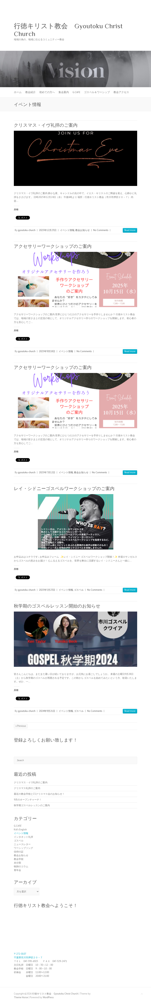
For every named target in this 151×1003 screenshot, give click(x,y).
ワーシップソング (23, 848)
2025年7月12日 (47, 472)
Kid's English (20, 829)
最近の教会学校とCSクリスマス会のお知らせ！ (39, 793)
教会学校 (18, 859)
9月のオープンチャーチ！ (28, 799)
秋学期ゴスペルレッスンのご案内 (32, 805)
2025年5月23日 (47, 589)
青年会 (17, 870)
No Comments (100, 230)
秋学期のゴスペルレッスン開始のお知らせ (57, 605)
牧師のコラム (21, 866)
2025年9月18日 (47, 351)
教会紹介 (30, 92)
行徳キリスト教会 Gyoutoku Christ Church (68, 29)
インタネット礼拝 (23, 836)
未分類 (17, 862)
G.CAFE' (18, 825)
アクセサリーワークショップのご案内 (53, 246)
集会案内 (64, 92)
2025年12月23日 (47, 230)
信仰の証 (18, 851)
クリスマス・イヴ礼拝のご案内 (46, 125)
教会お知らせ (82, 230)
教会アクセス (121, 92)
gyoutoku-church (26, 230)
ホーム (18, 92)
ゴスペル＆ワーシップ (97, 92)
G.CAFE (76, 92)
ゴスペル (79, 589)
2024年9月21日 (47, 711)
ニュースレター (22, 844)
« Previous (21, 726)
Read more (129, 230)
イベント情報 (67, 230)
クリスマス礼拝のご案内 (27, 788)
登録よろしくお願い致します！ (46, 739)
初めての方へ (47, 92)
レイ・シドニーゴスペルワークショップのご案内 (64, 488)
